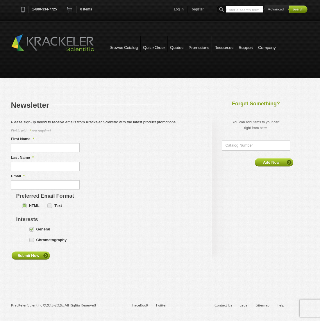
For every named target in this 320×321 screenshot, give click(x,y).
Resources (223, 48)
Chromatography (51, 240)
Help (280, 305)
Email (18, 176)
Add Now (274, 162)
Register (197, 9)
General (43, 229)
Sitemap (262, 305)
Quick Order (154, 48)
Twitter (161, 305)
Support (246, 48)
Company (267, 48)
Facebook (140, 305)
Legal (244, 305)
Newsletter (30, 105)
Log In (178, 9)
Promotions (199, 48)
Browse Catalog (124, 48)
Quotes (176, 48)
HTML (34, 205)
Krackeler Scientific (58, 46)
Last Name (22, 157)
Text (58, 205)
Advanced (276, 9)
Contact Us (223, 305)
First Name (22, 139)
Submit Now (30, 255)
